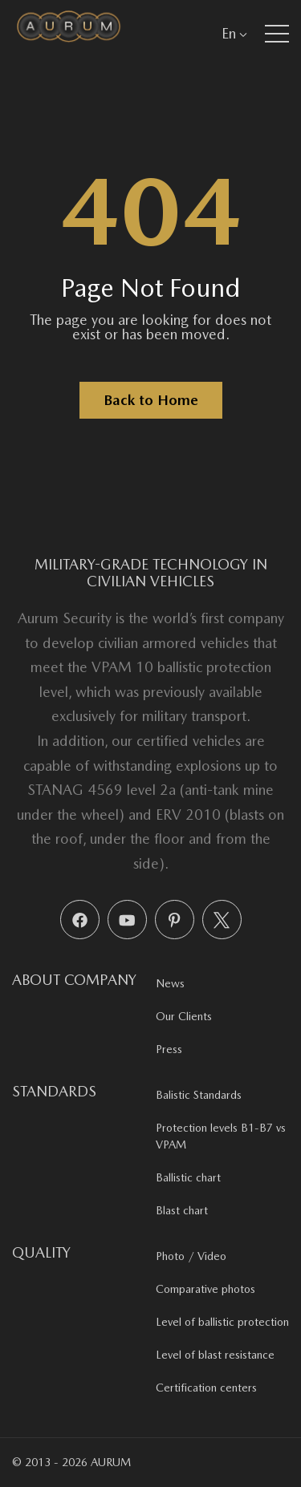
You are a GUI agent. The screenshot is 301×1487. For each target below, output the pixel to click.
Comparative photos (205, 1288)
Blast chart (182, 1210)
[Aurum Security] (68, 33)
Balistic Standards (199, 1094)
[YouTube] (127, 919)
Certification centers (206, 1387)
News (170, 983)
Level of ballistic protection (222, 1321)
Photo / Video (191, 1256)
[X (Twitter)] (222, 919)
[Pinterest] (174, 919)
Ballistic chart (188, 1177)
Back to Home (151, 399)
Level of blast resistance (215, 1354)
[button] (277, 33)
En (234, 33)
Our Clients (184, 1016)
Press (169, 1049)
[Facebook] (80, 919)
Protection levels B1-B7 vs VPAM (221, 1136)
